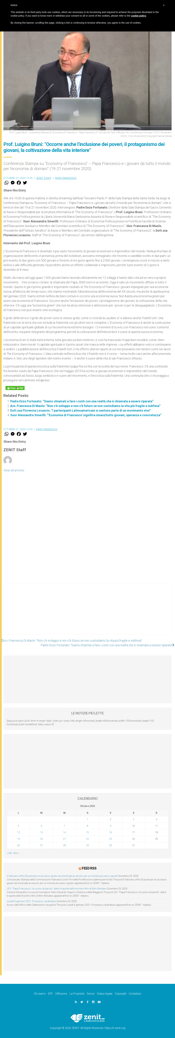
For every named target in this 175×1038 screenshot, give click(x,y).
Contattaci (135, 993)
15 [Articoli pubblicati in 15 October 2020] (87, 832)
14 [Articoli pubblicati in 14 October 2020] (64, 832)
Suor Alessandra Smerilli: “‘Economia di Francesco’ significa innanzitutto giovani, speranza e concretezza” (85, 415)
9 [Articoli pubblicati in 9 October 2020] (110, 826)
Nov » (16, 853)
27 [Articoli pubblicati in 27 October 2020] (41, 845)
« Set (9, 853)
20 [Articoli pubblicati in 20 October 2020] (41, 839)
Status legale (104, 993)
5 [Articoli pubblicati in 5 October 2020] (18, 826)
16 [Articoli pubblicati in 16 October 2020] (110, 832)
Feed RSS (89, 868)
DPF (50, 993)
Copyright (120, 993)
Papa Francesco (66, 178)
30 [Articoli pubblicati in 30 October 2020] (110, 845)
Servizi (91, 993)
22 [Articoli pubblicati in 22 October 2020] (87, 839)
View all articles (13, 470)
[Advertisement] (87, 612)
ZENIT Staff (44, 178)
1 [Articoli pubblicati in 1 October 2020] (87, 819)
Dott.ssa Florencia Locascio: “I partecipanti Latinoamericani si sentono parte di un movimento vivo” (80, 410)
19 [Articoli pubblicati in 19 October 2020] (18, 839)
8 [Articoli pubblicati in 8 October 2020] (87, 826)
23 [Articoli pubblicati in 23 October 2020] (110, 839)
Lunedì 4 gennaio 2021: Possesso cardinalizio (31, 901)
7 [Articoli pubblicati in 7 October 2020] (64, 826)
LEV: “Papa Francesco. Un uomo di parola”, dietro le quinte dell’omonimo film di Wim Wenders (57, 888)
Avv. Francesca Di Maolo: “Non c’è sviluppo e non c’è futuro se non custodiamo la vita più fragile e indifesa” (85, 406)
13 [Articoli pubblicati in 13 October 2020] (41, 832)
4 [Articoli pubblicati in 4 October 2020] (156, 819)
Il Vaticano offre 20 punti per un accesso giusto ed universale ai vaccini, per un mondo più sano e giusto (62, 876)
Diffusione (61, 993)
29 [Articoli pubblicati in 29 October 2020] (87, 845)
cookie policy (138, 15)
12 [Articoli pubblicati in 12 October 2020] (18, 832)
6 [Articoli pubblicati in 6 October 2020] (41, 826)
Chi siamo (40, 993)
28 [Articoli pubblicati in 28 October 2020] (64, 845)
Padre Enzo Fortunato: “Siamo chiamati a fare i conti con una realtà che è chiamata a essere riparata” (81, 401)
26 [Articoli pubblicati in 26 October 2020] (18, 845)
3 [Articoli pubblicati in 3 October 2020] (133, 819)
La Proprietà (77, 993)
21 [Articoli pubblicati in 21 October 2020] (64, 839)
